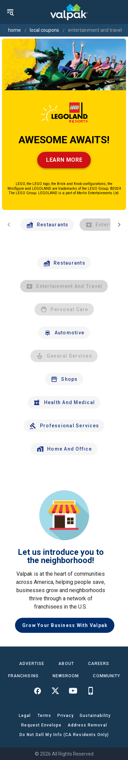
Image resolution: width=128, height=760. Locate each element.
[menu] (10, 12)
